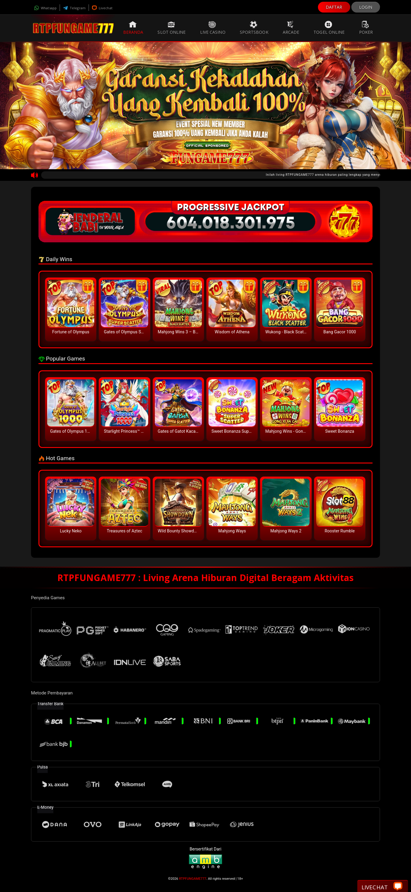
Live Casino (212, 28)
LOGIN (366, 7)
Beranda (133, 28)
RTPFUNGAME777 (192, 879)
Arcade (291, 28)
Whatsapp (45, 8)
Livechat (102, 8)
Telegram (74, 8)
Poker (366, 28)
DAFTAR (334, 7)
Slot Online (171, 28)
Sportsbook (254, 28)
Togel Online (328, 28)
